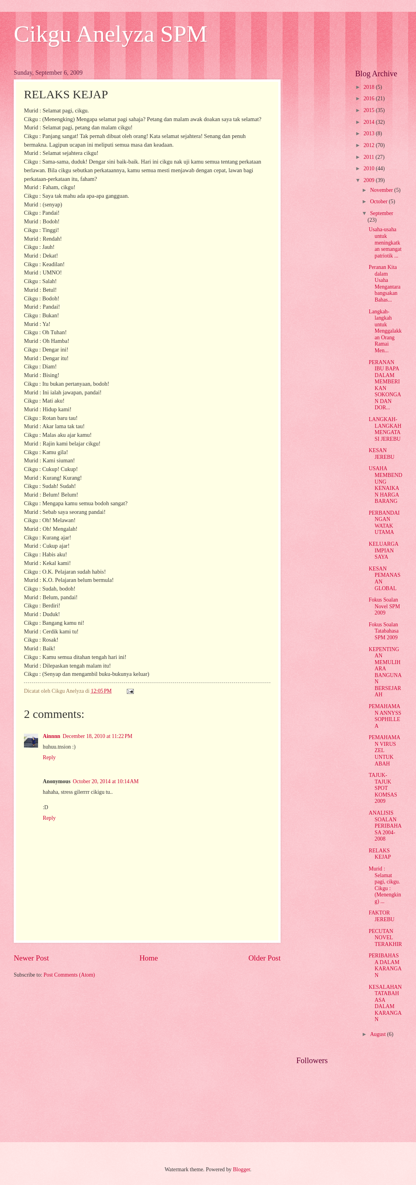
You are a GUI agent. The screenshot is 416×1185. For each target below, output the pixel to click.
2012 (369, 145)
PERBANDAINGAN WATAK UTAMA (384, 522)
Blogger (241, 1169)
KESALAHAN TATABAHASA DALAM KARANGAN (385, 1003)
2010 (369, 168)
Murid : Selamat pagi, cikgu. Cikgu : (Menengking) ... (385, 885)
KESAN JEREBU (381, 453)
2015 (369, 110)
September (381, 213)
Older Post (264, 958)
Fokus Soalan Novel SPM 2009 (384, 606)
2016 (369, 98)
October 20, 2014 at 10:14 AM (106, 781)
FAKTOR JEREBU (381, 916)
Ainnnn (51, 736)
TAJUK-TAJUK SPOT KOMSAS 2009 (383, 788)
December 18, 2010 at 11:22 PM (98, 736)
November (382, 190)
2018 (369, 87)
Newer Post (31, 958)
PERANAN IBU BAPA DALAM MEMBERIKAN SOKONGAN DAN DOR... (385, 385)
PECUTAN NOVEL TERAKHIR (385, 937)
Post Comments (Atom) (69, 975)
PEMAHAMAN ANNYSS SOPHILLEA (385, 716)
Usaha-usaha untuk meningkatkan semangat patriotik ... (385, 242)
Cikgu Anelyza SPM (110, 34)
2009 (369, 180)
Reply (49, 757)
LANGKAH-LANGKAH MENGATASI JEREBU (385, 429)
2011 (369, 157)
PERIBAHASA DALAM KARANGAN (385, 965)
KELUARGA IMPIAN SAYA (383, 550)
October (379, 201)
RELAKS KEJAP (379, 854)
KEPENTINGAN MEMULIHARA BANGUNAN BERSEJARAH (385, 672)
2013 (369, 133)
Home (148, 958)
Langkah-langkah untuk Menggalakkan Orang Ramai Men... (385, 331)
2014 (369, 122)
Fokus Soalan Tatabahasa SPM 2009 (383, 631)
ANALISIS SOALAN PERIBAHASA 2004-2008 (385, 826)
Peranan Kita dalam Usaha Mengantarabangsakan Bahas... (384, 283)
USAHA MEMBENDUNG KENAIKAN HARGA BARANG (385, 485)
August (378, 1034)
